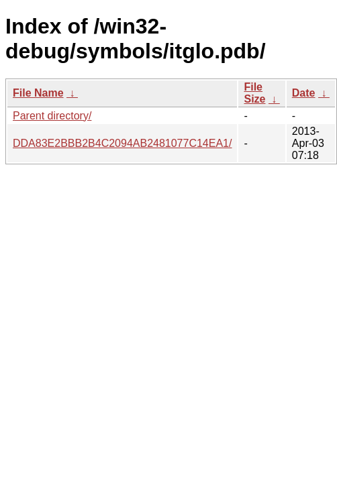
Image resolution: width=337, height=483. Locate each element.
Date (304, 93)
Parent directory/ (52, 115)
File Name (38, 93)
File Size (254, 93)
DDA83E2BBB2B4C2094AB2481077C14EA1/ (122, 143)
